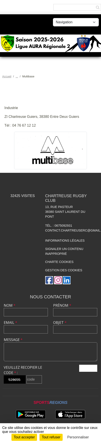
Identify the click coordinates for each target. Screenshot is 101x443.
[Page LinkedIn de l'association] (67, 280)
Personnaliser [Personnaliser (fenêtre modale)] (78, 437)
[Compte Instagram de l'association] (58, 280)
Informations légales (65, 240)
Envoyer (88, 368)
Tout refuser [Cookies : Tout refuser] (51, 437)
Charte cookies (59, 262)
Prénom (62, 305)
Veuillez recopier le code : (23, 370)
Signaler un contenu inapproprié (64, 251)
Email (10, 322)
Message (13, 339)
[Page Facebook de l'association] (49, 280)
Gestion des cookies (63, 270)
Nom (9, 305)
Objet (60, 322)
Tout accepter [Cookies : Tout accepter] (24, 437)
